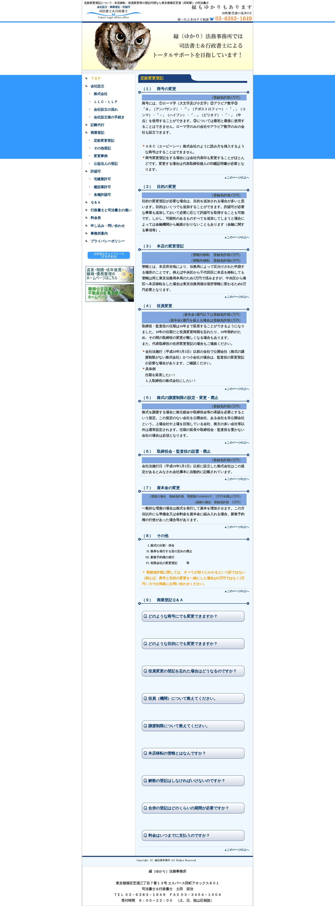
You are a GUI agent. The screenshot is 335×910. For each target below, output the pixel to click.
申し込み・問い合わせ (108, 226)
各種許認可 (102, 195)
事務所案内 (99, 233)
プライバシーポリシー (108, 241)
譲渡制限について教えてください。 (179, 726)
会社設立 (97, 86)
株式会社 (100, 94)
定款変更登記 (104, 140)
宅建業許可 (102, 179)
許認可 (96, 171)
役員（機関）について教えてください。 (182, 698)
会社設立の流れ (106, 109)
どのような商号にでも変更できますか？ (182, 616)
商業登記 (97, 132)
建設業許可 (102, 187)
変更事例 (100, 156)
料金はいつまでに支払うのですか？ (179, 835)
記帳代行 (97, 125)
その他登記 (102, 148)
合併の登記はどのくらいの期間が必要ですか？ (188, 808)
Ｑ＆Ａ (96, 202)
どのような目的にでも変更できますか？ (182, 644)
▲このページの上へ (236, 177)
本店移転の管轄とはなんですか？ (177, 753)
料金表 (96, 218)
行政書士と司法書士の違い (111, 210)
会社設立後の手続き (109, 117)
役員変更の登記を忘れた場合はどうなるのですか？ (192, 671)
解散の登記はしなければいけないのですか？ (186, 781)
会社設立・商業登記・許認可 (113, 7)
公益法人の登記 (106, 163)
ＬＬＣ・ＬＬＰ (106, 102)
